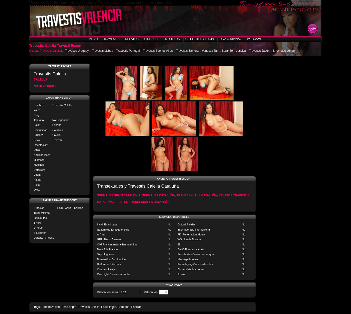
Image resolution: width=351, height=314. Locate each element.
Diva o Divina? (230, 39)
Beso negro (68, 307)
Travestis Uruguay (77, 50)
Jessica (241, 50)
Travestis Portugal (128, 50)
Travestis (111, 39)
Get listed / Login (199, 39)
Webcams (254, 39)
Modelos (172, 39)
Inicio (93, 39)
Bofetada (123, 307)
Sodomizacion (50, 307)
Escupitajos (108, 307)
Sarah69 (227, 50)
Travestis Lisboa (102, 50)
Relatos (132, 39)
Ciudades (151, 39)
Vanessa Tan (210, 50)
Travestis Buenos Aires (158, 50)
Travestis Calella (88, 307)
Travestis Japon (259, 50)
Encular (136, 307)
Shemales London (284, 50)
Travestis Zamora (187, 50)
